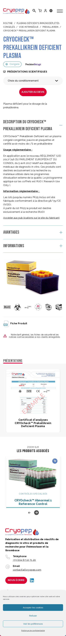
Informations (13, 246)
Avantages (11, 232)
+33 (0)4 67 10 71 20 (24, 560)
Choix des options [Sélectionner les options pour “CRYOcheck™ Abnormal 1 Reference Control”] (54, 461)
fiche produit (15, 323)
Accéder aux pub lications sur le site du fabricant (31, 217)
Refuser (33, 615)
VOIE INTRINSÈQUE (29, 27)
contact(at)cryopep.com (27, 569)
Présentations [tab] (12, 361)
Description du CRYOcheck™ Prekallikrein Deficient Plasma (27, 125)
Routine (8, 23)
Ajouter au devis (33, 92)
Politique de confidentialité (33, 630)
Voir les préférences (33, 624)
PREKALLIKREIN (50, 27)
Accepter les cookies (33, 607)
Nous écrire (16, 580)
